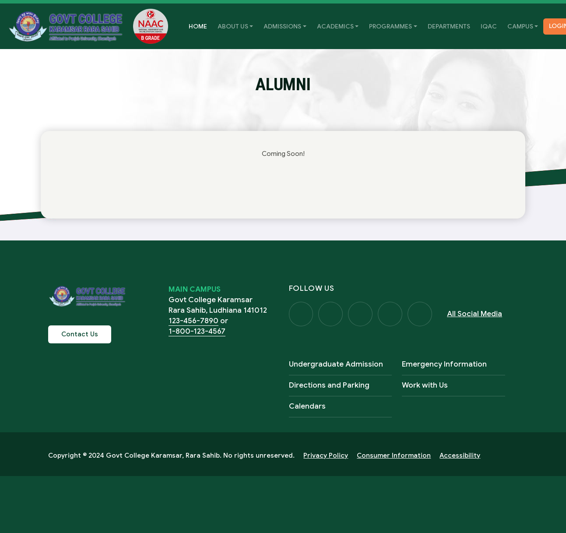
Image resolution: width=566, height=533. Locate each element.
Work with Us (425, 385)
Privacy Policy (325, 455)
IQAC (489, 26)
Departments (449, 26)
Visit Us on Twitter (331, 314)
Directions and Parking (329, 385)
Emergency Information (444, 364)
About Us (233, 26)
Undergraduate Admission (336, 364)
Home (200, 25)
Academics (335, 26)
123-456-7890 (193, 320)
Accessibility (459, 455)
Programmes (390, 26)
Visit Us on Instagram (360, 314)
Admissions (282, 26)
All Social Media (475, 313)
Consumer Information (394, 455)
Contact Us (79, 334)
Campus (520, 26)
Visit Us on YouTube (390, 314)
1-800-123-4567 (197, 331)
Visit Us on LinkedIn (420, 314)
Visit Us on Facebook (301, 314)
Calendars (307, 406)
